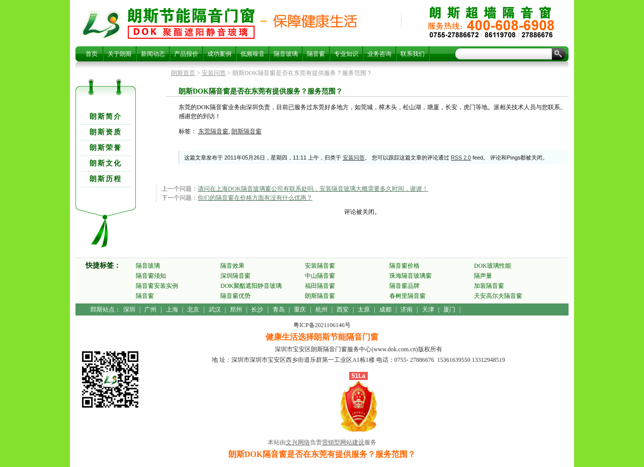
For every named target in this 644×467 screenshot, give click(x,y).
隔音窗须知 (151, 275)
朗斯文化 (106, 163)
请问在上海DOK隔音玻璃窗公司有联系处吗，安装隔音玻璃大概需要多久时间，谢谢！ (313, 188)
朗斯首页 (183, 72)
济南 (406, 309)
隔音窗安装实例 (157, 285)
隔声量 (483, 275)
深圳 (129, 309)
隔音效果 (232, 265)
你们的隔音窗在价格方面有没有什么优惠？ (255, 197)
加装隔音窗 (489, 285)
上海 (172, 309)
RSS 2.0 (461, 157)
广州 (150, 309)
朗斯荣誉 (106, 147)
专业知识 (346, 53)
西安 (343, 309)
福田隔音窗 (320, 285)
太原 (364, 309)
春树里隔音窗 (407, 295)
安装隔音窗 (320, 265)
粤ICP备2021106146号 (322, 325)
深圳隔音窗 (235, 275)
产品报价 (186, 53)
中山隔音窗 (320, 275)
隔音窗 (316, 53)
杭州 (321, 309)
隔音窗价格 (404, 265)
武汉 (215, 309)
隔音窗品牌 (404, 285)
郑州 (236, 309)
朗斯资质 (106, 132)
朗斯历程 (106, 179)
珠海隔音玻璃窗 (410, 275)
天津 (428, 309)
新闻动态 (153, 53)
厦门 (449, 309)
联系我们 (412, 53)
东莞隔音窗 (213, 131)
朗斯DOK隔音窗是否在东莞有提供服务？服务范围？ (191, 23)
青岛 (279, 309)
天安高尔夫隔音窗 (498, 295)
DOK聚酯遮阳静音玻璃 (251, 285)
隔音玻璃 (286, 53)
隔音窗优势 (235, 295)
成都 (385, 309)
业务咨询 (379, 53)
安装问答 (214, 72)
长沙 (257, 309)
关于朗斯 (120, 53)
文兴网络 (298, 442)
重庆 (300, 309)
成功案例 (219, 53)
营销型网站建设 (343, 442)
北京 (193, 309)
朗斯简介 (106, 116)
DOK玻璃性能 (492, 265)
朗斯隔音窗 (246, 131)
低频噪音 (252, 53)
